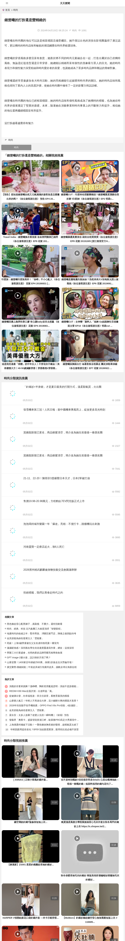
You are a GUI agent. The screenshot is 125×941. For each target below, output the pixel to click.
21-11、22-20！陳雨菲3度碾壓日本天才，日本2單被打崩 (57, 481)
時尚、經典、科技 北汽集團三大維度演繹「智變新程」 (35, 635)
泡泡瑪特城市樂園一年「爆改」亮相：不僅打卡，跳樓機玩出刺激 (62, 528)
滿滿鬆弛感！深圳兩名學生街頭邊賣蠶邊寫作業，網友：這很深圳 (40, 655)
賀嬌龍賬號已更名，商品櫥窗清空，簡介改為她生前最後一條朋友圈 (63, 434)
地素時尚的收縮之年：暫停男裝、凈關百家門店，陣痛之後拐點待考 (41, 640)
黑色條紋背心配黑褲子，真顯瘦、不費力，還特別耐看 (34, 631)
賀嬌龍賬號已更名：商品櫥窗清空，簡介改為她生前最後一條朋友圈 (63, 458)
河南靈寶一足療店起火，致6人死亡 (44, 552)
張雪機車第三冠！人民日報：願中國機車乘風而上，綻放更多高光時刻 (65, 411)
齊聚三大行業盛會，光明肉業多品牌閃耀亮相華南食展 (34, 659)
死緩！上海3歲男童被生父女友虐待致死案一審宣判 (33, 650)
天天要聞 (65, 3)
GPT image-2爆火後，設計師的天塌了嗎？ (29, 664)
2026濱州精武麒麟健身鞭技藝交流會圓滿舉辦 (50, 575)
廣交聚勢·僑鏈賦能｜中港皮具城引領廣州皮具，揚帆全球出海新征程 (42, 674)
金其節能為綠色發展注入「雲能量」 (25, 645)
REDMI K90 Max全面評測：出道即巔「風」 (92, 635)
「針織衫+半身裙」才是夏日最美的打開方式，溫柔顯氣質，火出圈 (63, 387)
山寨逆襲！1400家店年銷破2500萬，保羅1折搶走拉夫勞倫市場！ (40, 669)
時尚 (15, 10)
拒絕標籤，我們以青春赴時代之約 (43, 599)
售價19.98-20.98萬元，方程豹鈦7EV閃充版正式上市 (54, 505)
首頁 (7, 10)
